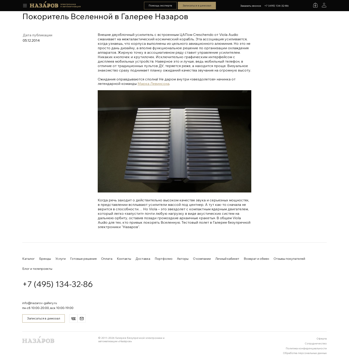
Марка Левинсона (153, 83)
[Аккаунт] (324, 5)
